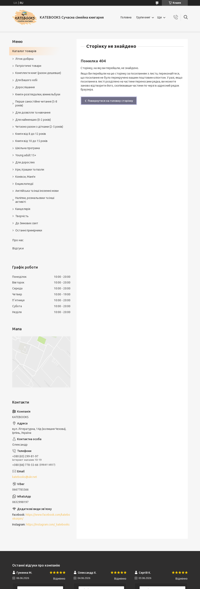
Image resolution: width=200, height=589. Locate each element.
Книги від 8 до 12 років (30, 133)
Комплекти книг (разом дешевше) (38, 73)
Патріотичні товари (28, 65)
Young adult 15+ (25, 155)
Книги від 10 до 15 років (31, 141)
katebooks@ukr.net (24, 477)
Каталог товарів (24, 51)
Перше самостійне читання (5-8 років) (36, 103)
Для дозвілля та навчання (32, 112)
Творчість (22, 216)
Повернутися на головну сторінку (110, 100)
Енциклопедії (24, 183)
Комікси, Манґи (25, 176)
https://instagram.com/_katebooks (48, 524)
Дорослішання (25, 87)
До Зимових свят (26, 223)
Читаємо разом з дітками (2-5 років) (39, 126)
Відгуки (18, 248)
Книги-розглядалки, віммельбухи (37, 94)
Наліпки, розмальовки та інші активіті (34, 199)
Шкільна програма (27, 148)
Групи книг (143, 17)
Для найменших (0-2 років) (33, 119)
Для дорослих (25, 162)
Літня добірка (24, 58)
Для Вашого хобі (26, 80)
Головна (126, 17)
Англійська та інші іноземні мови (37, 190)
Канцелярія (22, 209)
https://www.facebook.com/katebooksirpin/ (41, 516)
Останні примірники (28, 230)
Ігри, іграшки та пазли (29, 169)
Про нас (17, 240)
